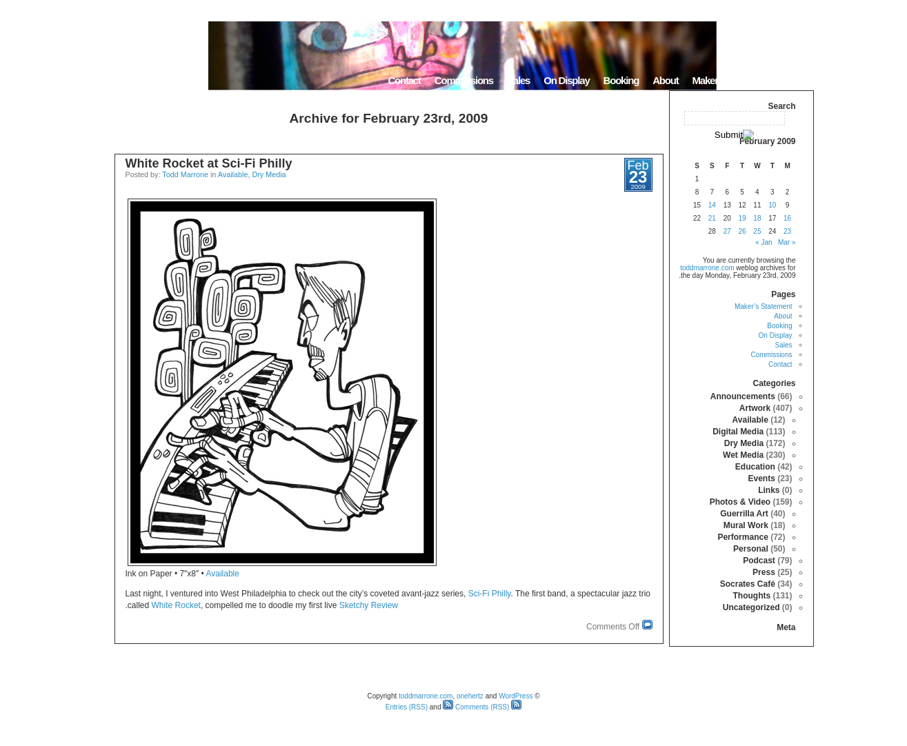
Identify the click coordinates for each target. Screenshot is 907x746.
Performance (742, 537)
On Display (566, 80)
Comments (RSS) (476, 707)
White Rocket (176, 605)
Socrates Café (747, 584)
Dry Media (269, 174)
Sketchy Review (368, 605)
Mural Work (746, 525)
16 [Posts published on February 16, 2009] (787, 218)
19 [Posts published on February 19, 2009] (742, 218)
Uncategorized (751, 607)
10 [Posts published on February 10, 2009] (772, 205)
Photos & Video (740, 502)
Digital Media (738, 431)
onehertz (470, 696)
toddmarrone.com (707, 268)
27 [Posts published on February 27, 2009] (727, 231)
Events (761, 478)
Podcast (759, 560)
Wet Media (743, 455)
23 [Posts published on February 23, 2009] (787, 231)
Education (755, 467)
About (665, 80)
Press (763, 572)
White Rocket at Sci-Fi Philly (209, 163)
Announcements (742, 396)
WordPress (515, 696)
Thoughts (751, 596)
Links (768, 490)
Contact (404, 80)
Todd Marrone (185, 174)
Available (233, 174)
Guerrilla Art (744, 513)
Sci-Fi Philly (489, 593)
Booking (621, 80)
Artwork (754, 408)
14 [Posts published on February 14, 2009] (712, 205)
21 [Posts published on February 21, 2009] (712, 218)
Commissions (464, 80)
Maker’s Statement (730, 80)
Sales (518, 80)
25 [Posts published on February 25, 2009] (757, 231)
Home (796, 80)
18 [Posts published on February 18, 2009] (757, 218)
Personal (750, 549)
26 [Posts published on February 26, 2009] (742, 231)
